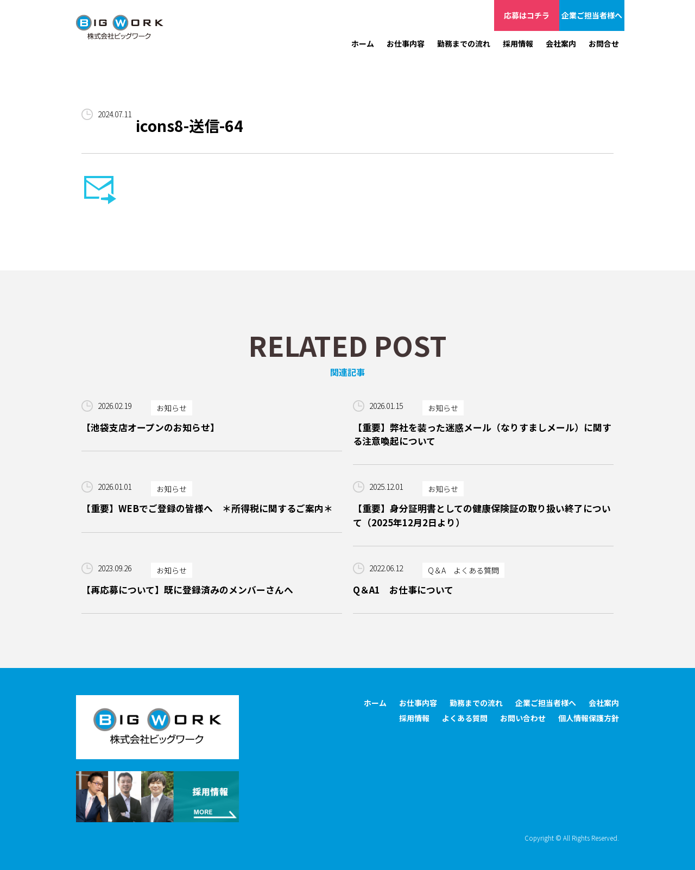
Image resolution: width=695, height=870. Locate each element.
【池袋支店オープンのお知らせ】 (150, 427)
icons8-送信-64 (189, 125)
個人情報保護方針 (588, 718)
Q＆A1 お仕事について (403, 589)
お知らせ (171, 407)
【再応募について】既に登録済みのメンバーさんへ (187, 589)
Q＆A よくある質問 (463, 570)
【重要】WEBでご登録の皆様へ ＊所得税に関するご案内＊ (207, 508)
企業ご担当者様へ (591, 15)
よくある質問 (465, 718)
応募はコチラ (526, 15)
